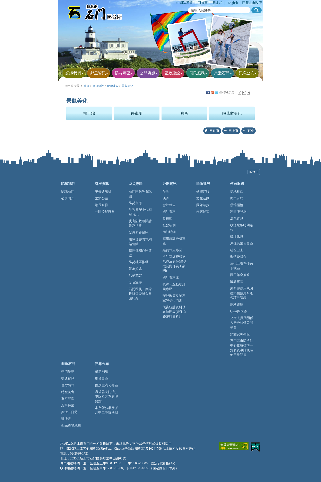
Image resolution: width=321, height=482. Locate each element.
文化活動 (202, 198)
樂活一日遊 (69, 412)
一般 (244, 93)
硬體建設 (113, 86)
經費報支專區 (172, 250)
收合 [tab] (254, 172)
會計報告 (169, 205)
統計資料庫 (171, 277)
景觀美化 (127, 86)
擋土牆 (89, 113)
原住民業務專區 (241, 243)
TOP (251, 130)
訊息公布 (102, 364)
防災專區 (136, 184)
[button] (256, 10)
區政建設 (98, 86)
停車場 (136, 113)
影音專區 (101, 378)
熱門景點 (67, 371)
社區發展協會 (105, 211)
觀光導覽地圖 (71, 425)
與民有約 (236, 198)
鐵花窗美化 (232, 113)
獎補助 (167, 218)
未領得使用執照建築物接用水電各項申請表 (241, 293)
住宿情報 (67, 385)
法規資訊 (236, 218)
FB (208, 92)
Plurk (212, 92)
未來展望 (202, 211)
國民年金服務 (240, 275)
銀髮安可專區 (240, 334)
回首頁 (203, 3)
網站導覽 (186, 3)
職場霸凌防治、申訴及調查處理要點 (106, 396)
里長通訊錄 (103, 191)
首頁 (86, 86)
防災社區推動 (138, 262)
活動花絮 (135, 275)
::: (177, 3)
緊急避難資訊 (138, 232)
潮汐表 (66, 419)
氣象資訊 (135, 269)
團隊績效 (202, 205)
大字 (248, 93)
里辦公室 (101, 198)
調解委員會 (238, 256)
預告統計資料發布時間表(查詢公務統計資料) (174, 311)
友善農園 (67, 398)
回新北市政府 (252, 3)
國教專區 (236, 281)
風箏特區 (67, 405)
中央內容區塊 (253, 92)
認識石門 (67, 191)
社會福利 (169, 225)
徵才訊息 (236, 236)
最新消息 (101, 371)
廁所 (184, 113)
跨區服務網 (238, 211)
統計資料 (169, 211)
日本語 (218, 3)
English (233, 3)
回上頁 (233, 130)
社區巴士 (236, 250)
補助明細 (169, 232)
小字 (239, 93)
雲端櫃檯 (236, 205)
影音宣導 (135, 282)
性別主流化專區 (106, 385)
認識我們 (68, 184)
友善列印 (221, 92)
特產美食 (67, 392)
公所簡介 (67, 198)
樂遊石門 (68, 364)
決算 (166, 198)
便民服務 (237, 184)
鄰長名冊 (101, 205)
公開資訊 (169, 184)
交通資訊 (67, 378)
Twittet (216, 92)
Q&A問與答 (238, 311)
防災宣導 (135, 203)
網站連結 (236, 304)
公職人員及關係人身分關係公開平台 (241, 322)
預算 (166, 191)
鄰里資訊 (102, 184)
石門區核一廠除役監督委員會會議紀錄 (140, 293)
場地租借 (236, 191)
